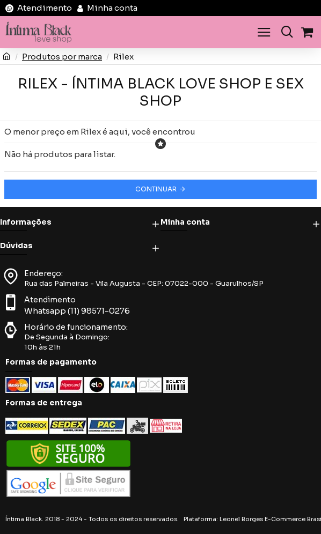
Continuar (156, 189)
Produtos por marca (62, 56)
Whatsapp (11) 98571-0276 (77, 311)
